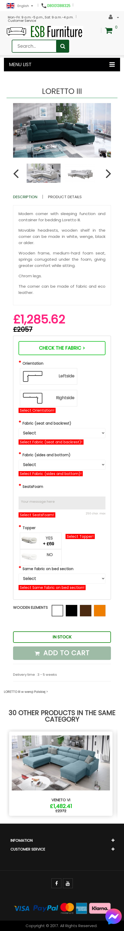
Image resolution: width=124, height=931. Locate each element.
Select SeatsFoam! (37, 515)
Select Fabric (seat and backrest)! (51, 442)
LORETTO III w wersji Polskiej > (26, 691)
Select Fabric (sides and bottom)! (50, 473)
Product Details (65, 197)
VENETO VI (60, 800)
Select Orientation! (37, 410)
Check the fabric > (62, 348)
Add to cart (62, 653)
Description (25, 197)
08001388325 (58, 5)
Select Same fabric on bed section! (52, 587)
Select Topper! (80, 536)
